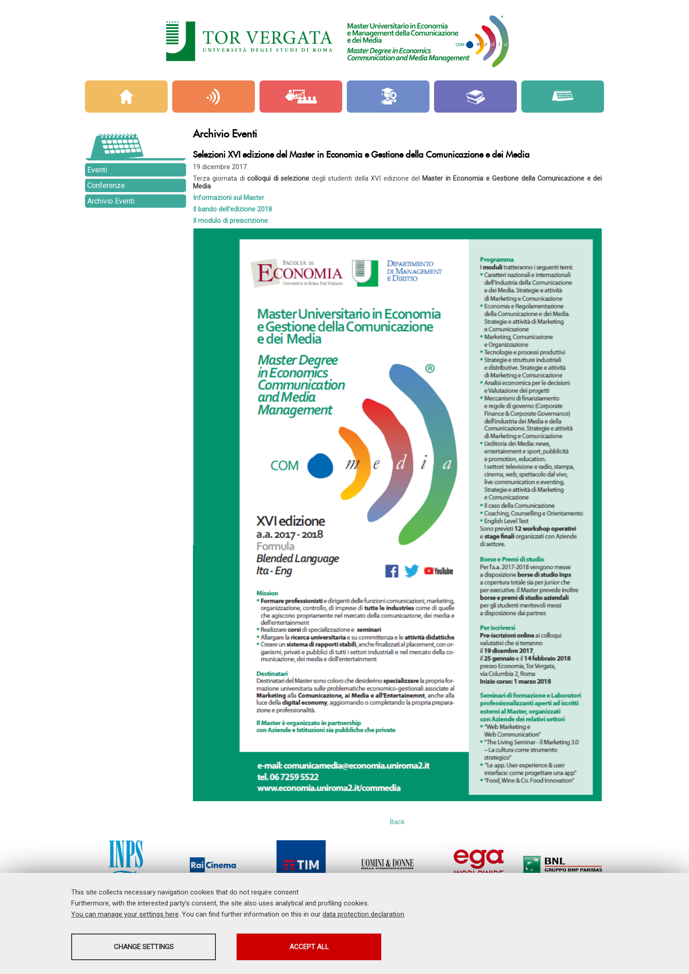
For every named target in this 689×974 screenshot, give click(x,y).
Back (397, 822)
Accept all (309, 947)
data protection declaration (363, 914)
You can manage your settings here (125, 914)
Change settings (144, 947)
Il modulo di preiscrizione (230, 221)
